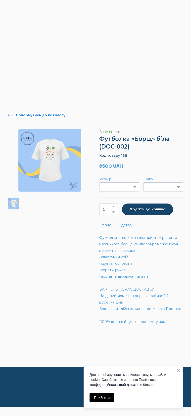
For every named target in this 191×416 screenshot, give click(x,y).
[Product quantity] (107, 209)
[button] (36, 115)
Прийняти (102, 398)
